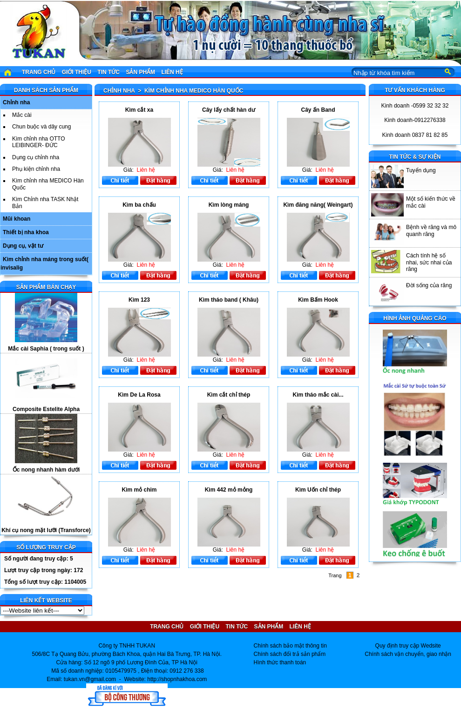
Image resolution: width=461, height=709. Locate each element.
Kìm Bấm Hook (318, 300)
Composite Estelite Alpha (46, 409)
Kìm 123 (139, 300)
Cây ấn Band (318, 110)
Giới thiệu (76, 72)
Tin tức (108, 72)
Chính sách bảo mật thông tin (290, 645)
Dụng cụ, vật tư (23, 246)
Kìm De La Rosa (139, 395)
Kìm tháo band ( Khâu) (228, 300)
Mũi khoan (16, 219)
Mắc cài (22, 115)
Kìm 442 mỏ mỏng (229, 489)
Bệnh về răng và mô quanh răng (431, 230)
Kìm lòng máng (229, 205)
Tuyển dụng (421, 170)
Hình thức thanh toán (280, 662)
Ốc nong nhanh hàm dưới (46, 469)
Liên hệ (172, 72)
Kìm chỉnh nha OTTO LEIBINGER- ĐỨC (38, 142)
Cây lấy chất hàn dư (228, 110)
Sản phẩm (140, 72)
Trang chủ (38, 72)
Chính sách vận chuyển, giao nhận (408, 654)
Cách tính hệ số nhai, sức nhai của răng (429, 262)
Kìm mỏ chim (139, 489)
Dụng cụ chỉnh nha (35, 157)
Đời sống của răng (429, 285)
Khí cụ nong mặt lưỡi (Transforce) (46, 530)
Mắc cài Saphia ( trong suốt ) (46, 348)
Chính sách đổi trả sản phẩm (290, 654)
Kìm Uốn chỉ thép (318, 489)
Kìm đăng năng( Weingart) (318, 205)
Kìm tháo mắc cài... (317, 395)
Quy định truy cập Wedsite (408, 645)
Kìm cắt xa (139, 110)
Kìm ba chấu (139, 205)
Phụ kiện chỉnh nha (36, 169)
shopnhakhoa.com (184, 679)
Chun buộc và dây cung (41, 126)
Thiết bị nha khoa (26, 232)
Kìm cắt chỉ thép (229, 395)
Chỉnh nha (16, 102)
